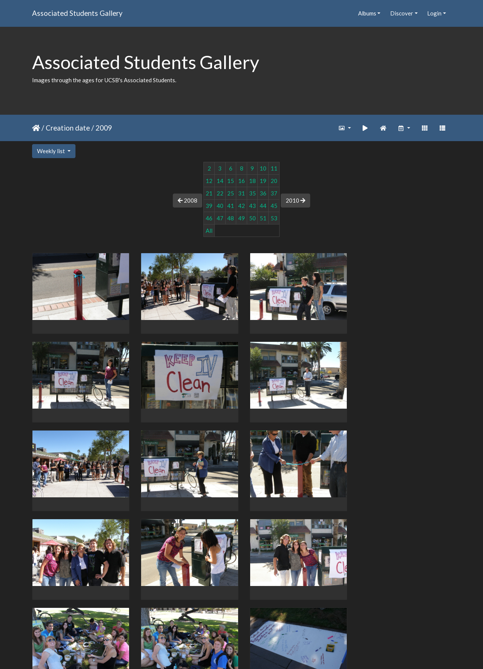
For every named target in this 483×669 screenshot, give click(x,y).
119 (300, 625)
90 (238, 625)
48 (230, 218)
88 (206, 625)
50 (252, 218)
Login (434, 13)
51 (263, 218)
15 (230, 180)
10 (263, 168)
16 (241, 180)
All (209, 230)
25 (230, 193)
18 (252, 180)
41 (230, 205)
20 (274, 180)
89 (222, 625)
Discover (401, 13)
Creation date (68, 127)
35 (252, 193)
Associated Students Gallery (77, 13)
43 (252, 205)
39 (209, 205)
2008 (187, 200)
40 (220, 205)
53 (274, 218)
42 (241, 205)
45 (274, 205)
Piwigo (257, 653)
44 (263, 205)
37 (274, 193)
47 (220, 218)
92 (269, 625)
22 (220, 193)
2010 (295, 200)
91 (254, 625)
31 (241, 193)
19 (263, 180)
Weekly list (51, 151)
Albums (367, 13)
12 (209, 180)
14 (220, 180)
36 (263, 193)
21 (209, 193)
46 (209, 218)
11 (274, 168)
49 (241, 218)
